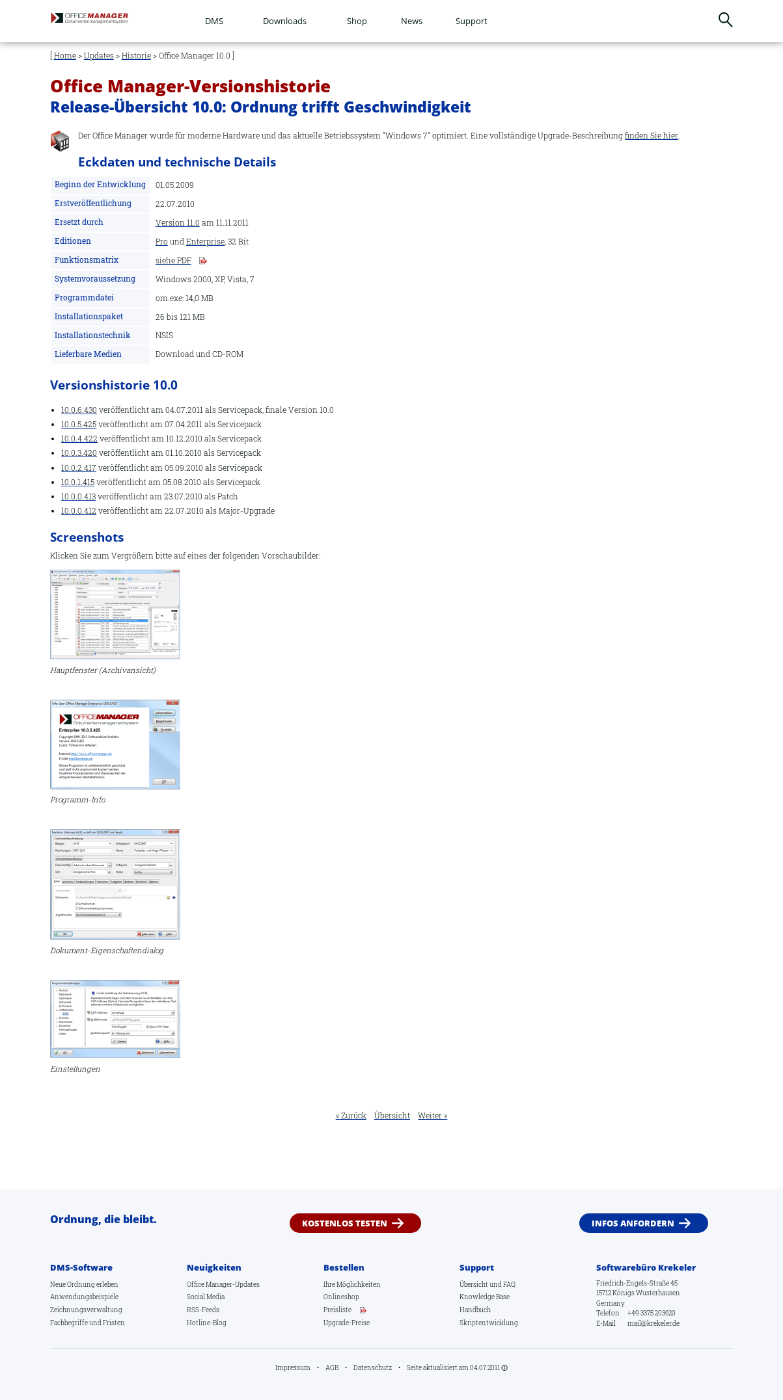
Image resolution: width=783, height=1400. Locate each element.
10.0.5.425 (78, 424)
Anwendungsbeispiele (84, 1296)
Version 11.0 (178, 223)
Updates (99, 55)
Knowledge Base (485, 1296)
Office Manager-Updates (223, 1284)
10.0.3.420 (79, 453)
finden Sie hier (651, 135)
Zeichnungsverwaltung (86, 1309)
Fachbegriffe (69, 1322)
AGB (331, 1367)
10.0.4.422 (79, 438)
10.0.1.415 (77, 482)
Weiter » (432, 1115)
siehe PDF (173, 260)
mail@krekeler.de (653, 1323)
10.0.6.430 (79, 410)
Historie (136, 55)
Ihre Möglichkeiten (352, 1284)
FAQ (509, 1284)
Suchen (726, 19)
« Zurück (351, 1115)
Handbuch (475, 1309)
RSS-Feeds (203, 1309)
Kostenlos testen (344, 1223)
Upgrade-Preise (346, 1322)
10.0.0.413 (78, 496)
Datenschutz (372, 1367)
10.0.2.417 (78, 468)
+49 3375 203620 (651, 1312)
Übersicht (392, 1115)
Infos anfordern (633, 1223)
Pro (162, 241)
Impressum (292, 1367)
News (411, 21)
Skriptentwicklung (489, 1322)
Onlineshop (341, 1296)
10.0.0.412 (78, 511)
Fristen (114, 1322)
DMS (214, 21)
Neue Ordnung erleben (84, 1284)
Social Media (206, 1296)
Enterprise (205, 241)
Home (65, 55)
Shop (357, 21)
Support (472, 21)
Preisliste (337, 1309)
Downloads (285, 21)
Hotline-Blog (207, 1322)
